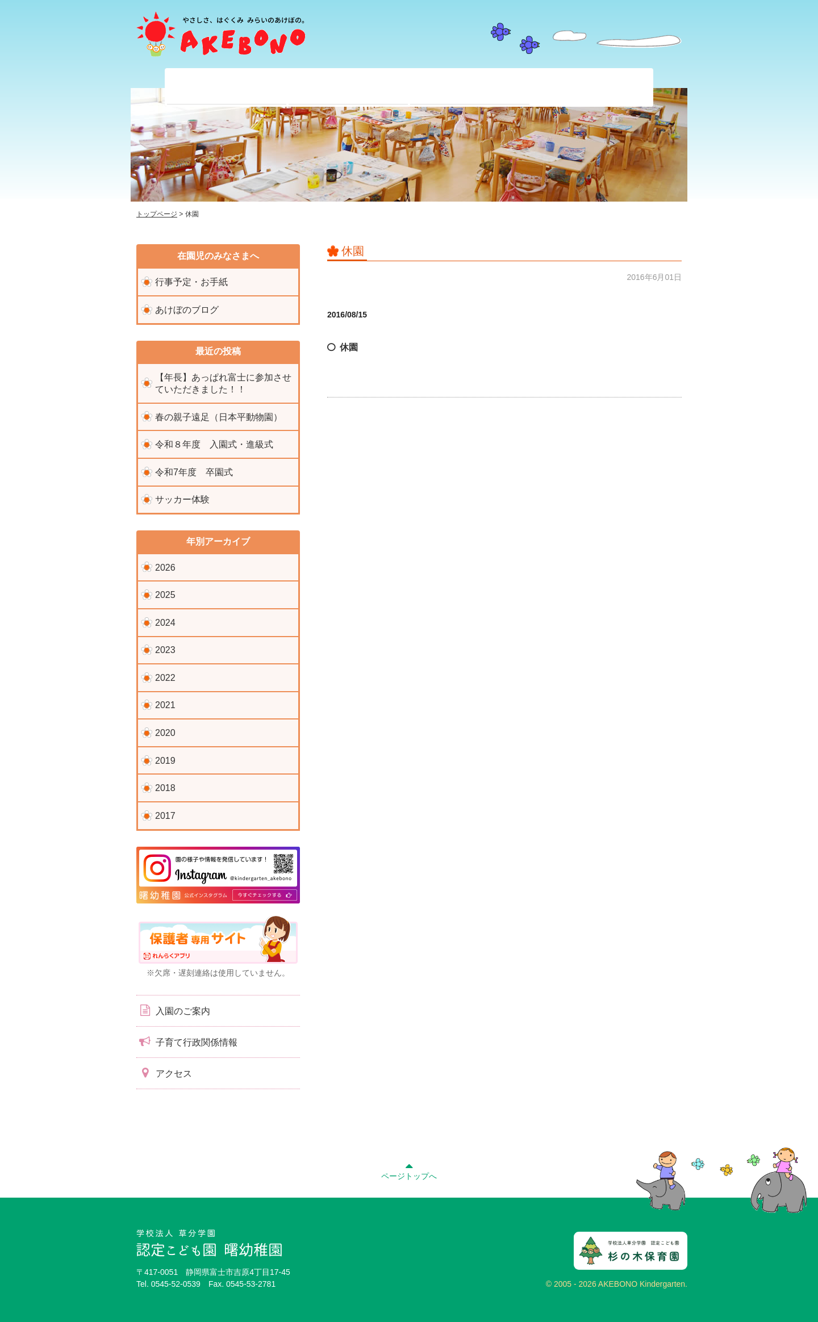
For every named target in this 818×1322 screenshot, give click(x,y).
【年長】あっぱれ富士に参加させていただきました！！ (223, 383)
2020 (165, 733)
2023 (165, 650)
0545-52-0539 (176, 1283)
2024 (165, 622)
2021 (165, 705)
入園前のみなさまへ (469, 87)
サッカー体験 (182, 499)
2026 (165, 567)
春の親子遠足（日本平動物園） (218, 417)
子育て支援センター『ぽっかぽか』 (591, 87)
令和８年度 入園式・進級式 (214, 444)
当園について (226, 87)
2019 (165, 760)
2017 (165, 816)
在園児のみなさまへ (348, 87)
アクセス (164, 1072)
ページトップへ (409, 1170)
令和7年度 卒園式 (194, 472)
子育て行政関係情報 (186, 1041)
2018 (165, 788)
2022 (165, 678)
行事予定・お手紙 (191, 282)
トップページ (156, 214)
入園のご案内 (173, 1010)
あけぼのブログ (187, 310)
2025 (165, 595)
